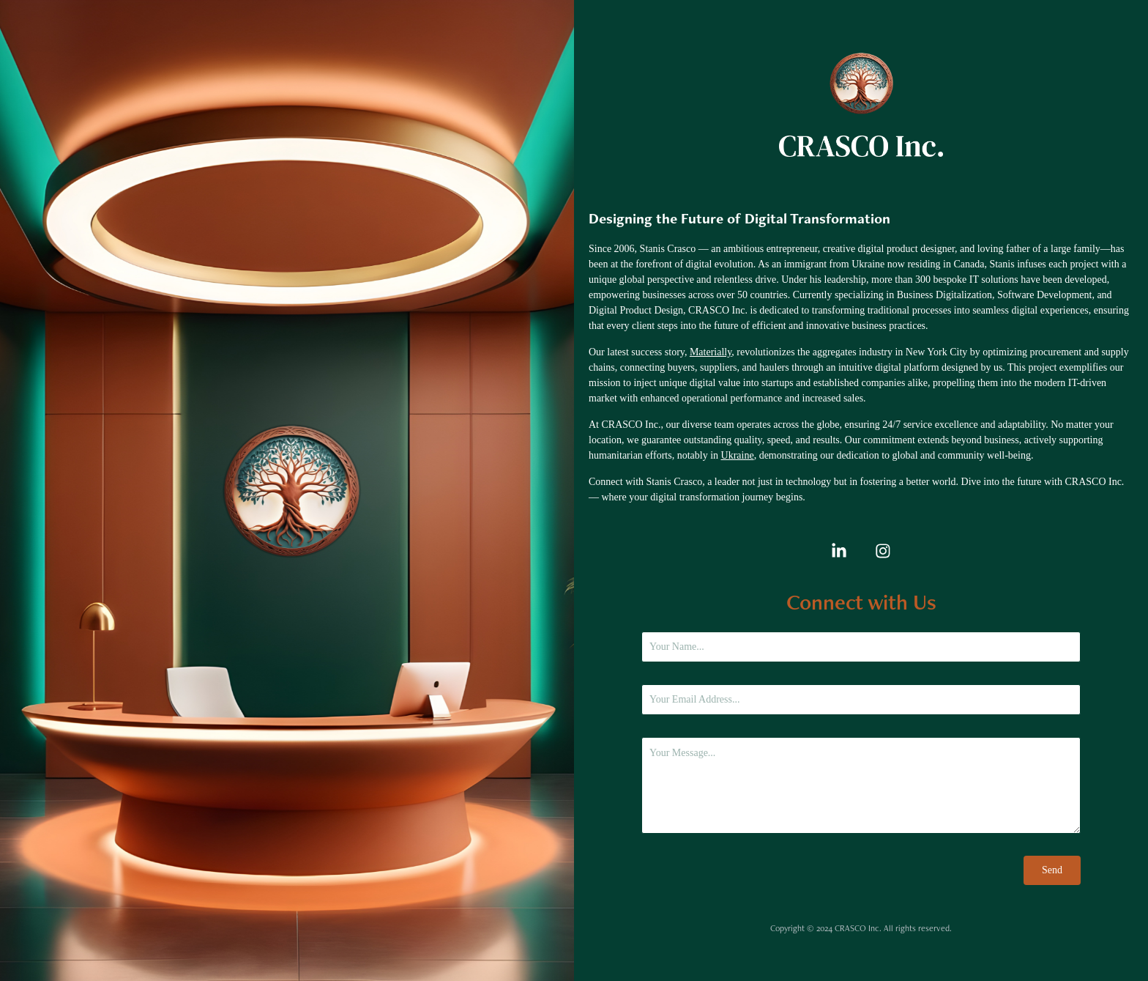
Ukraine (737, 455)
